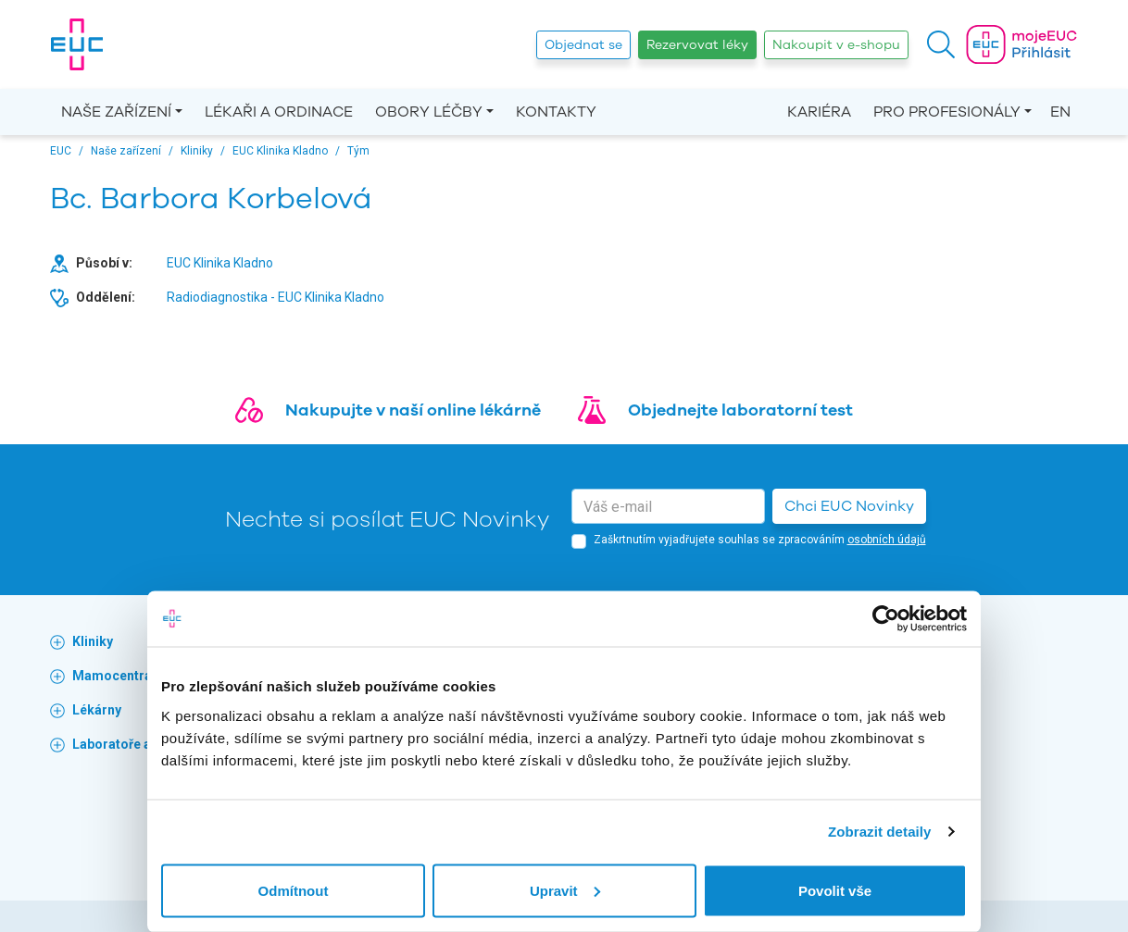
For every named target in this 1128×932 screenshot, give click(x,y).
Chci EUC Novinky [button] (849, 506)
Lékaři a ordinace (279, 112)
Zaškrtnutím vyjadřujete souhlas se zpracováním (760, 539)
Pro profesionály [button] (947, 112)
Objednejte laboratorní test (740, 410)
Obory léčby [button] (429, 112)
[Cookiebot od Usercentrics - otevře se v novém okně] (886, 619)
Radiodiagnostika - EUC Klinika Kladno (275, 297)
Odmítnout (293, 890)
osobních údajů (886, 539)
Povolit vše (834, 890)
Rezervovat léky (697, 45)
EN (1060, 112)
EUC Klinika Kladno (220, 262)
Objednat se (583, 45)
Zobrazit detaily (880, 831)
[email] (668, 506)
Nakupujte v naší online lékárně (413, 410)
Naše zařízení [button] (116, 112)
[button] (941, 44)
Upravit (565, 890)
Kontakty (556, 112)
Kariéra (819, 112)
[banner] (77, 44)
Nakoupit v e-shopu (836, 45)
